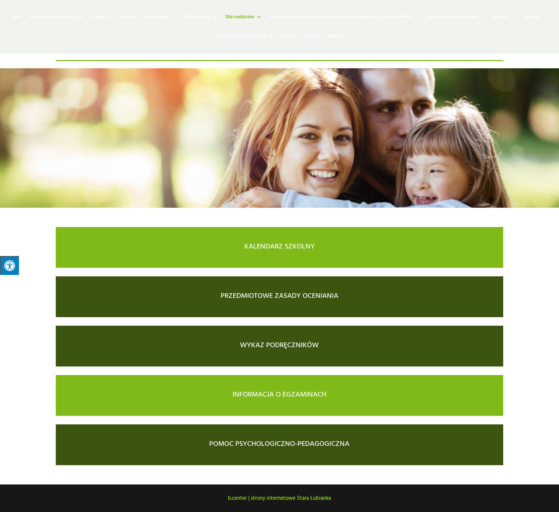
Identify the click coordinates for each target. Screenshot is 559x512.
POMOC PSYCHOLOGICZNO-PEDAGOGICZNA (279, 443)
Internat (128, 16)
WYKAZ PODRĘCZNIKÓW (279, 344)
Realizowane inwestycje (56, 16)
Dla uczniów (197, 16)
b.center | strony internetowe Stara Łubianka (279, 498)
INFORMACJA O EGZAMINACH (279, 393)
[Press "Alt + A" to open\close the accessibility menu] (9, 265)
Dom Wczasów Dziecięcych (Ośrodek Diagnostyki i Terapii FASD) (341, 16)
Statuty (531, 16)
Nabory (500, 16)
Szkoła (97, 16)
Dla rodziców (240, 16)
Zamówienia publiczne (452, 16)
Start (16, 16)
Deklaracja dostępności (240, 36)
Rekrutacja (156, 16)
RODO (288, 36)
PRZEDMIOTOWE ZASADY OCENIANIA (279, 295)
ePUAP (336, 36)
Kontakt (311, 36)
